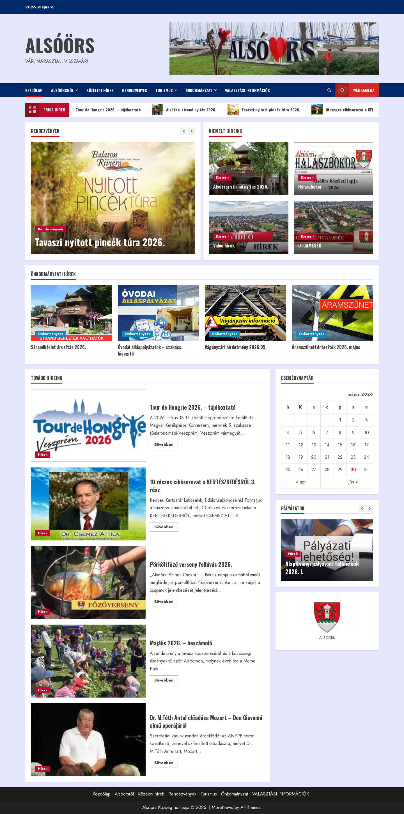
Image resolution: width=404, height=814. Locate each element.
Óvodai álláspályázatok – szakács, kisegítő (150, 350)
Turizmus (164, 90)
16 (353, 445)
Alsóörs (60, 44)
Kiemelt (222, 177)
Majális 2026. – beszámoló (88, 661)
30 (353, 469)
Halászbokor (310, 186)
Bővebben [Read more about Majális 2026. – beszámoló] (166, 681)
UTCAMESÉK (309, 245)
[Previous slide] (183, 131)
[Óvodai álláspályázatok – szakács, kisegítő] (158, 313)
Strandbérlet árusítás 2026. (58, 347)
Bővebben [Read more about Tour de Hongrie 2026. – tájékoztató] (166, 445)
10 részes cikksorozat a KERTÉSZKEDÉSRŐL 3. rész (88, 503)
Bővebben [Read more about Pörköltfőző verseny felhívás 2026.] (166, 602)
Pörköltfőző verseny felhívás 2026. (88, 582)
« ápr (301, 482)
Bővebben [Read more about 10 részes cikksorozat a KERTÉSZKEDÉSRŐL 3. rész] (166, 528)
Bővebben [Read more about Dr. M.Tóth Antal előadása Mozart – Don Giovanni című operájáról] (166, 763)
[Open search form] (329, 90)
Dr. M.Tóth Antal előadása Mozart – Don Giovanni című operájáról (88, 739)
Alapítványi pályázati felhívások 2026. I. (322, 568)
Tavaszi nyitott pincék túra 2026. (270, 109)
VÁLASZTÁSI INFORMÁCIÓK (247, 90)
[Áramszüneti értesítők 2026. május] (332, 313)
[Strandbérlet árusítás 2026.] (71, 313)
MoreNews (222, 807)
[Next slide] (191, 131)
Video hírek (224, 245)
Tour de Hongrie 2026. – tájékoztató (108, 109)
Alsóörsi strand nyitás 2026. (191, 109)
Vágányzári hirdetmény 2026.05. (236, 347)
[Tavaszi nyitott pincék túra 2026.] (113, 198)
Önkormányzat (198, 90)
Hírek (42, 454)
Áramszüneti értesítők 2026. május (326, 347)
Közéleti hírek (100, 90)
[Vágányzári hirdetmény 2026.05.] (245, 313)
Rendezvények (134, 90)
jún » (353, 482)
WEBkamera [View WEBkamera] (355, 90)
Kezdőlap (34, 90)
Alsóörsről (62, 90)
